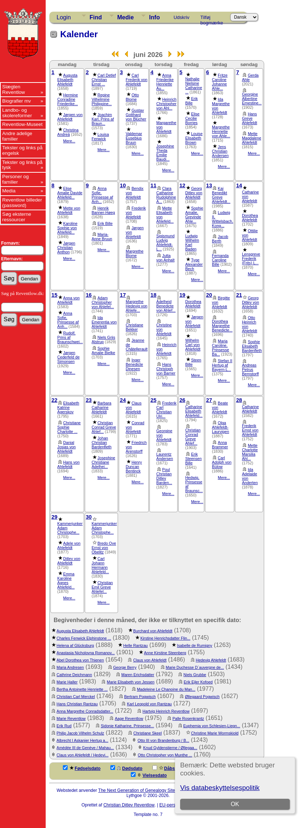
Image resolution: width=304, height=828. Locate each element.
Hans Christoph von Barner (165, 368)
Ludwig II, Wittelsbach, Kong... (222, 219)
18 (153, 295)
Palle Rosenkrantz (188, 718)
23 (89, 400)
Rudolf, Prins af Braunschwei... (70, 337)
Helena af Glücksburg (75, 645)
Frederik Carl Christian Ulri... (166, 409)
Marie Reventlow (71, 718)
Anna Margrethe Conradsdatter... (85, 711)
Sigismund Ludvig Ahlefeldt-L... (165, 242)
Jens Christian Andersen (220, 151)
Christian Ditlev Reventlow (129, 805)
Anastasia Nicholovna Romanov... (86, 653)
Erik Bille (191, 100)
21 (239, 295)
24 (123, 400)
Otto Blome (132, 97)
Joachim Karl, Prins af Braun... (103, 119)
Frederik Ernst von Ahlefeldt (250, 430)
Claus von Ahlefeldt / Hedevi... (83, 755)
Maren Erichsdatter (137, 674)
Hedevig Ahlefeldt (211, 660)
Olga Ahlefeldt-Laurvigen (220, 427)
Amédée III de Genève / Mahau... (85, 747)
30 (89, 517)
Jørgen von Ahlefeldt (70, 116)
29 (54, 517)
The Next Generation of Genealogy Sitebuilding (144, 790)
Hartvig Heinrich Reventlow (166, 711)
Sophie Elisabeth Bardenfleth (252, 346)
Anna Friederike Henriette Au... (165, 82)
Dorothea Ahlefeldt (250, 217)
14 (239, 185)
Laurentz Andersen (164, 456)
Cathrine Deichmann (74, 674)
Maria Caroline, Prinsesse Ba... (220, 347)
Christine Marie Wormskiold (215, 733)
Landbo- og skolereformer (17, 112)
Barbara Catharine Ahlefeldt (101, 407)
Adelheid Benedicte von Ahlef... (166, 306)
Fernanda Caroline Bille (220, 260)
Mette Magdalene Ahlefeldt (251, 138)
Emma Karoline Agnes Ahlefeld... (66, 580)
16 (89, 295)
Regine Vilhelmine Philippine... (102, 99)
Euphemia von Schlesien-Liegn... (211, 726)
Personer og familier (15, 179)
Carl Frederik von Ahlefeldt (136, 79)
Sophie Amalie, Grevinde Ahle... (194, 214)
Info (154, 17)
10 (123, 185)
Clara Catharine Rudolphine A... (166, 195)
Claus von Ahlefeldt (149, 660)
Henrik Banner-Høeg (103, 210)
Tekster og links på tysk (22, 165)
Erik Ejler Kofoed (198, 682)
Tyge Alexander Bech (194, 264)
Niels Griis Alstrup (103, 339)
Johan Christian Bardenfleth (102, 442)
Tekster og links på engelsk (22, 150)
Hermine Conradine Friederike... (67, 99)
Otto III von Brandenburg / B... (163, 740)
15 (54, 295)
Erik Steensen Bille (193, 458)
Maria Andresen (70, 667)
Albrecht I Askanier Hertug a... (83, 740)
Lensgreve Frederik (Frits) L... (251, 258)
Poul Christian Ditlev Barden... (164, 476)
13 (209, 185)
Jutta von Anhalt (165, 257)
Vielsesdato (149, 775)
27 (209, 400)
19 (182, 295)
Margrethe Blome (135, 253)
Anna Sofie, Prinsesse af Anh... (102, 195)
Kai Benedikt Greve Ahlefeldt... (221, 195)
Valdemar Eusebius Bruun (134, 138)
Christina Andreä (68, 132)
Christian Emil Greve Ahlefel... (102, 587)
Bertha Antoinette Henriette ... (82, 689)
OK (235, 804)
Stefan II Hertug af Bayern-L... (222, 365)
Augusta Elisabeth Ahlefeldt (67, 79)
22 (54, 400)
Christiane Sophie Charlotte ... (69, 427)
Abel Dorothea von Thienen (80, 660)
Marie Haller (67, 682)
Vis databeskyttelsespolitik (219, 787)
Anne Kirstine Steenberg (165, 653)
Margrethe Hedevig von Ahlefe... (136, 306)
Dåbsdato (168, 768)
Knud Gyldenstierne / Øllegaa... (170, 747)
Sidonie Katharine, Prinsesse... (127, 726)
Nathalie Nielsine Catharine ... (193, 85)
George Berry (125, 667)
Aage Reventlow (129, 718)
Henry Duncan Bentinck (134, 466)
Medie (125, 17)
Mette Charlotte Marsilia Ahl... (250, 452)
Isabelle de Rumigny (194, 645)
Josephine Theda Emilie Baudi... (165, 152)
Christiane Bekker (134, 327)
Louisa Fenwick (100, 136)
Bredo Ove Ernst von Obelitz (104, 547)
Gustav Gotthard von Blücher (136, 114)
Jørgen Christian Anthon (66, 247)
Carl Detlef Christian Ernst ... (104, 79)
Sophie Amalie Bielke (103, 350)
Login (64, 17)
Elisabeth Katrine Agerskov (68, 407)
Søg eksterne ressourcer (16, 216)
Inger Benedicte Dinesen (134, 364)
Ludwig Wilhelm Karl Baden (192, 242)
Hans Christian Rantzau (77, 704)
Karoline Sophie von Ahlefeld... (67, 227)
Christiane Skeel (147, 733)
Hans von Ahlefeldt (68, 464)
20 (209, 295)
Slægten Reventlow (13, 89)
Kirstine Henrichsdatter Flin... (165, 638)
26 (182, 400)
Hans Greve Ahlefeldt (249, 118)
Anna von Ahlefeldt (68, 300)
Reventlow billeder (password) (22, 202)
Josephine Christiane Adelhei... (103, 462)
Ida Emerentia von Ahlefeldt (104, 322)
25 (153, 400)
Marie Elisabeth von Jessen (130, 682)
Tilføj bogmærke (211, 19)
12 (182, 185)
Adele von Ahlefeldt (68, 545)
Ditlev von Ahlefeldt (68, 560)
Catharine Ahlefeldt (250, 409)
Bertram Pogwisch (140, 696)
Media (8, 190)
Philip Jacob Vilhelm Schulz (80, 733)
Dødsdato (126, 768)
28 (239, 400)
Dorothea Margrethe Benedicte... (222, 325)
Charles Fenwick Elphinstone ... (84, 638)
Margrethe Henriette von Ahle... (221, 131)
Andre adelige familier (17, 136)
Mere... (69, 141)
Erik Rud (64, 726)
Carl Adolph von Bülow (221, 462)
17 (123, 295)
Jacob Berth (220, 238)
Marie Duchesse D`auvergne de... (195, 667)
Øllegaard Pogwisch (202, 696)
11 (153, 185)
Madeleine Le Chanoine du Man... (166, 689)
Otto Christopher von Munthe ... (165, 755)
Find (96, 17)
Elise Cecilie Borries (192, 118)
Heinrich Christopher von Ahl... (166, 103)
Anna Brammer (220, 444)
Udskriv (181, 17)
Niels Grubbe (194, 674)
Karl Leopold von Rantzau (149, 704)
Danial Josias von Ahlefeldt (66, 446)
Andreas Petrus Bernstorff (250, 369)
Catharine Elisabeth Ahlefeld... (193, 411)
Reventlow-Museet (22, 124)
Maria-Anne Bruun (102, 236)
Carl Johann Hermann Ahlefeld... (100, 565)
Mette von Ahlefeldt (68, 210)
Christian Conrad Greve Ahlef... (104, 427)
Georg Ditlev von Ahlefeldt (193, 192)
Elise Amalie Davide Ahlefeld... (70, 192)
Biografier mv (16, 101)
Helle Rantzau (135, 645)
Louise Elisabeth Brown (193, 138)
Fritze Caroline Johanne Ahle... (220, 82)
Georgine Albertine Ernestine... (252, 98)
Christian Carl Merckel (76, 696)
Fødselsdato (81, 768)
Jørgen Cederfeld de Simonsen (68, 357)
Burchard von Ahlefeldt (152, 631)
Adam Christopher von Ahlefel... (103, 302)
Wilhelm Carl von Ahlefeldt (192, 344)
